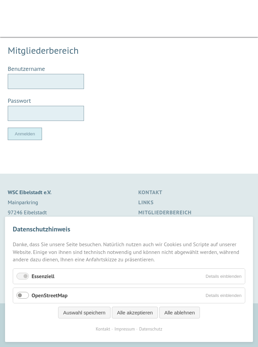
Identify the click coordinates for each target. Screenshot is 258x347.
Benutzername (26, 69)
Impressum (125, 329)
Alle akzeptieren (135, 312)
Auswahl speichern (84, 312)
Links (146, 202)
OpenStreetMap (50, 295)
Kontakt (150, 192)
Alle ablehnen (179, 312)
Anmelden (25, 133)
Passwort (19, 100)
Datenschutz (150, 329)
